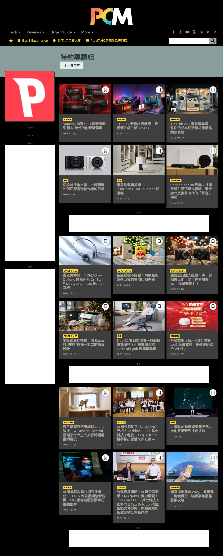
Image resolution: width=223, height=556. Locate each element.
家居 (119, 181)
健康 (119, 336)
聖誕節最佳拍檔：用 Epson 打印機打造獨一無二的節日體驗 (84, 344)
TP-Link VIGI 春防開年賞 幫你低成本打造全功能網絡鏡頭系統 (191, 128)
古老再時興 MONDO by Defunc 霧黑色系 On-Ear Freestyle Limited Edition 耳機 (84, 281)
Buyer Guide (70, 271)
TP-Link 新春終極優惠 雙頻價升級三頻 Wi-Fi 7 (137, 126)
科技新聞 (67, 120)
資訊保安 (67, 487)
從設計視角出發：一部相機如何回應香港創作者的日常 (83, 187)
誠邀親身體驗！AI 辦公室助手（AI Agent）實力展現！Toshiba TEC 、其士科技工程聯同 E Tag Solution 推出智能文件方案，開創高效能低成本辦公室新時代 (138, 502)
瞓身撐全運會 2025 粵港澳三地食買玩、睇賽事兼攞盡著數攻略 (192, 496)
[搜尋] (212, 41)
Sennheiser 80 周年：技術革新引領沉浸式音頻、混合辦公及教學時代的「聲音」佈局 (191, 191)
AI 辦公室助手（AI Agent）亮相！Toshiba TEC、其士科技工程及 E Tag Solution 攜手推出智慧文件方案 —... (138, 433)
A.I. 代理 (121, 422)
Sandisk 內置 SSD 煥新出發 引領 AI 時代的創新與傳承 (86, 126)
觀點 (173, 422)
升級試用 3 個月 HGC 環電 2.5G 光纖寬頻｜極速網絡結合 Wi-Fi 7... (191, 344)
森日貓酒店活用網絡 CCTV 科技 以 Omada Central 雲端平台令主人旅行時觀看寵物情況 (84, 433)
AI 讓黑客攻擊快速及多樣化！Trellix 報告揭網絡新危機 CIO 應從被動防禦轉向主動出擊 (84, 498)
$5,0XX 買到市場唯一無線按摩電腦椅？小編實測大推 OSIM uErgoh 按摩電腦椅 (138, 344)
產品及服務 (176, 181)
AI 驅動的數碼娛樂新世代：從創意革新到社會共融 (191, 429)
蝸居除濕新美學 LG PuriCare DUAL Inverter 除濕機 (138, 189)
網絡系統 (121, 120)
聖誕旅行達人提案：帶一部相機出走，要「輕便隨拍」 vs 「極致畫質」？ (191, 279)
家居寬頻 (175, 336)
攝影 (65, 181)
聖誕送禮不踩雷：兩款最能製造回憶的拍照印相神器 (137, 277)
